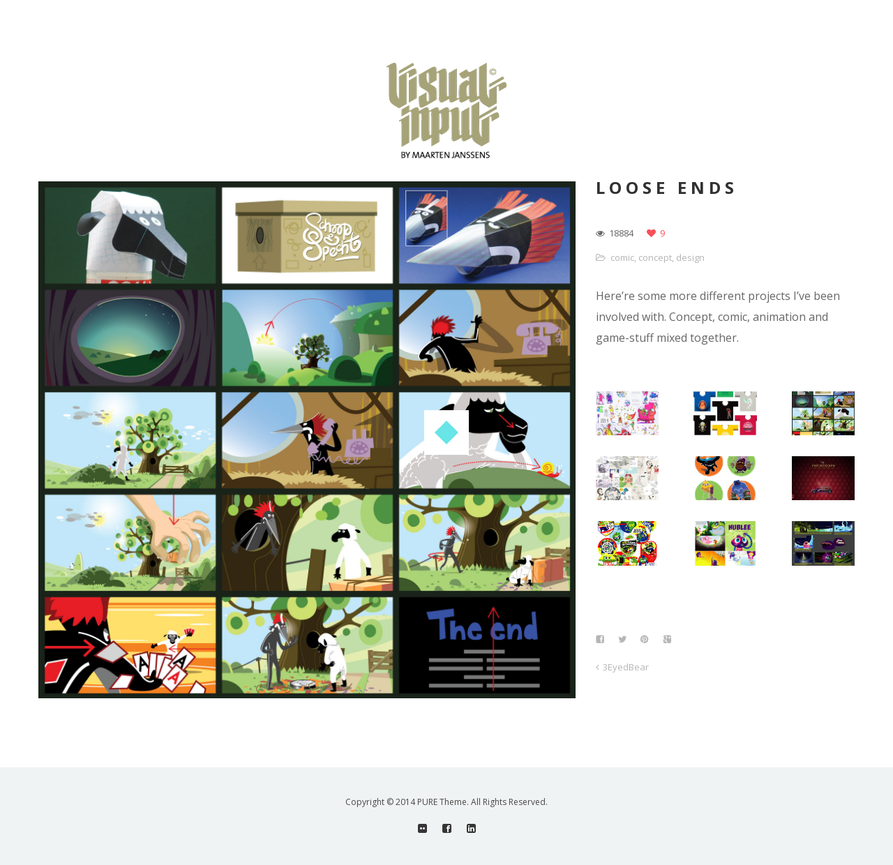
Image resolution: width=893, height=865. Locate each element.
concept (655, 257)
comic (622, 257)
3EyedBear (626, 667)
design (690, 257)
